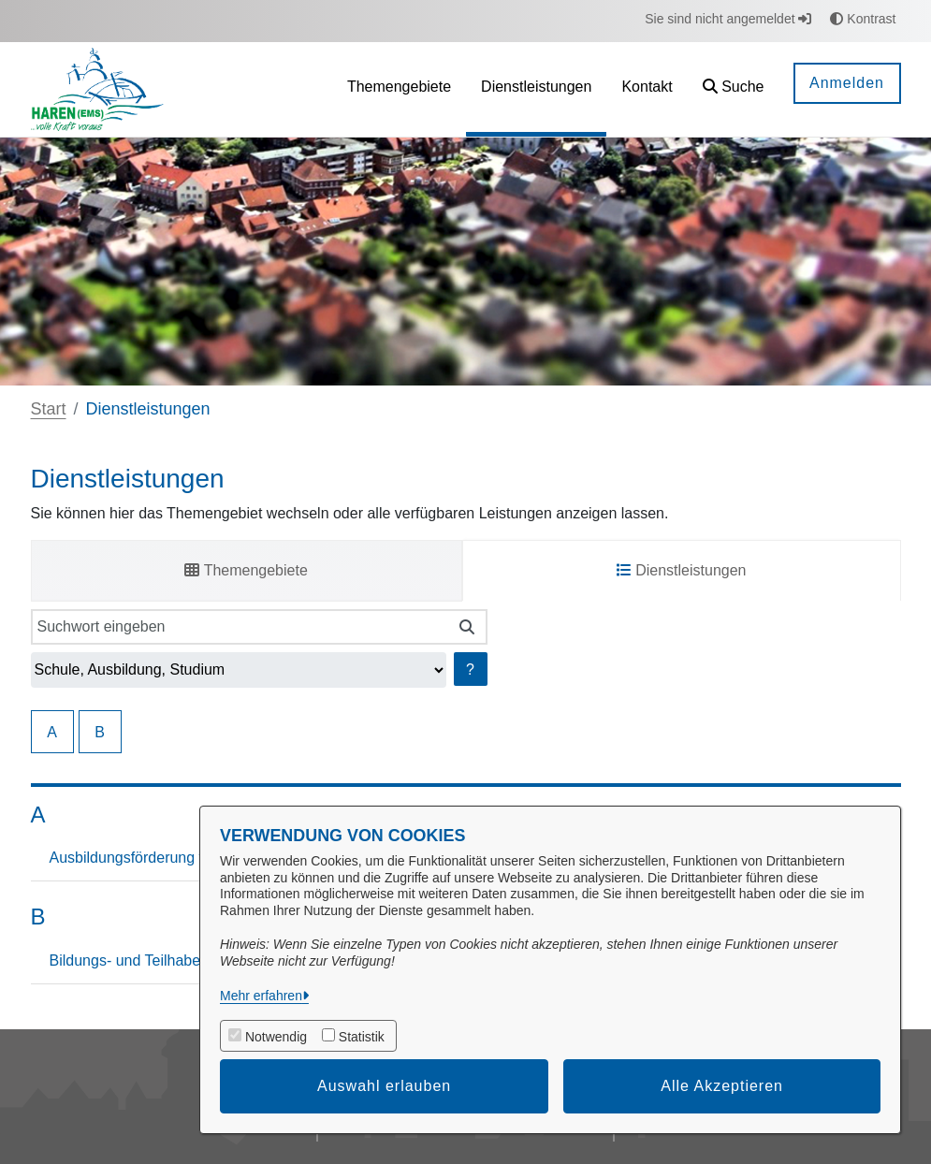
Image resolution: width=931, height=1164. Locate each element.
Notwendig (276, 1036)
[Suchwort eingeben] (240, 627)
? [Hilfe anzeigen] (470, 669)
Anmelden (846, 83)
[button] (733, 89)
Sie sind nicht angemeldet (728, 18)
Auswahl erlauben (384, 1086)
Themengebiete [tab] (245, 570)
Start (48, 409)
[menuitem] (399, 89)
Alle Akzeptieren (722, 1086)
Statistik (362, 1036)
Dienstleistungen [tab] (682, 570)
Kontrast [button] (862, 18)
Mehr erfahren (261, 995)
